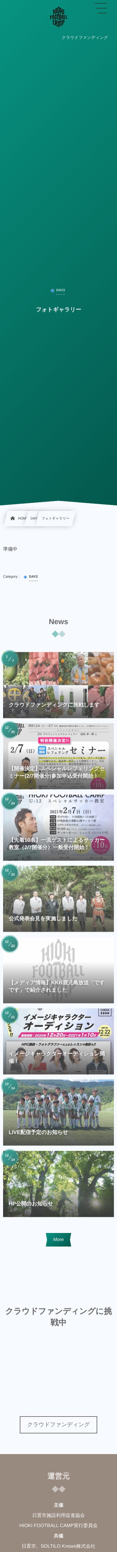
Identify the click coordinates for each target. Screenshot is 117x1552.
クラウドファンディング (58, 1424)
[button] (100, 8)
